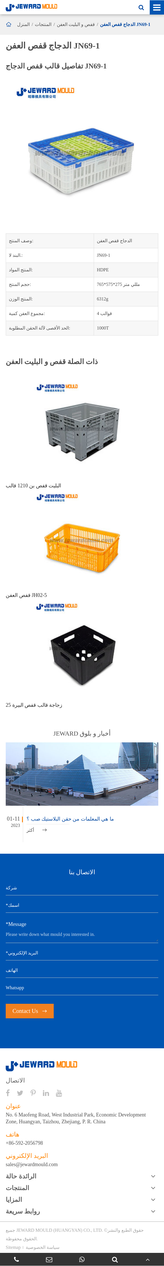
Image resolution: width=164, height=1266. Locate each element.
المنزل (23, 24)
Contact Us (30, 1011)
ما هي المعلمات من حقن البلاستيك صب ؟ (70, 819)
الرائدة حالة (21, 1176)
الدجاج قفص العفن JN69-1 (125, 24)
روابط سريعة (23, 1211)
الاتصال (15, 1080)
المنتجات (43, 24)
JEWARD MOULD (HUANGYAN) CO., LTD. (59, 1230)
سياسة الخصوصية (42, 1247)
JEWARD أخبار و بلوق (82, 733)
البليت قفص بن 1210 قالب (33, 485)
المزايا (14, 1199)
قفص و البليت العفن (76, 24)
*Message (16, 924)
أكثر (37, 830)
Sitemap (13, 1247)
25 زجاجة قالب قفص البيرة (34, 705)
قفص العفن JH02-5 (26, 595)
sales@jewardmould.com (32, 1164)
